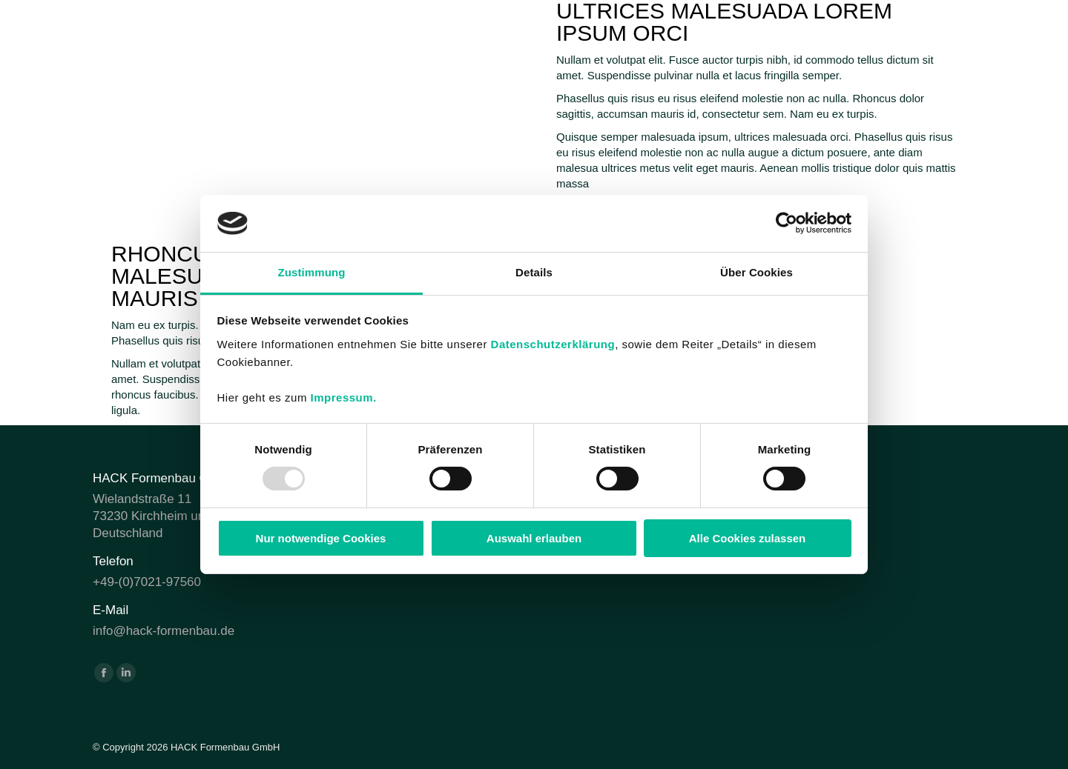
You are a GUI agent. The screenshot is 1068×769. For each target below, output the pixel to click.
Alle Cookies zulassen (747, 538)
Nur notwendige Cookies (321, 538)
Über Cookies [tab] (756, 272)
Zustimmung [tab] (312, 272)
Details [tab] (534, 272)
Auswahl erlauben (534, 538)
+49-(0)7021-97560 (147, 582)
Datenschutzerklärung (553, 344)
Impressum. (344, 397)
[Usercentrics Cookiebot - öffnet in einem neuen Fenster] (786, 223)
